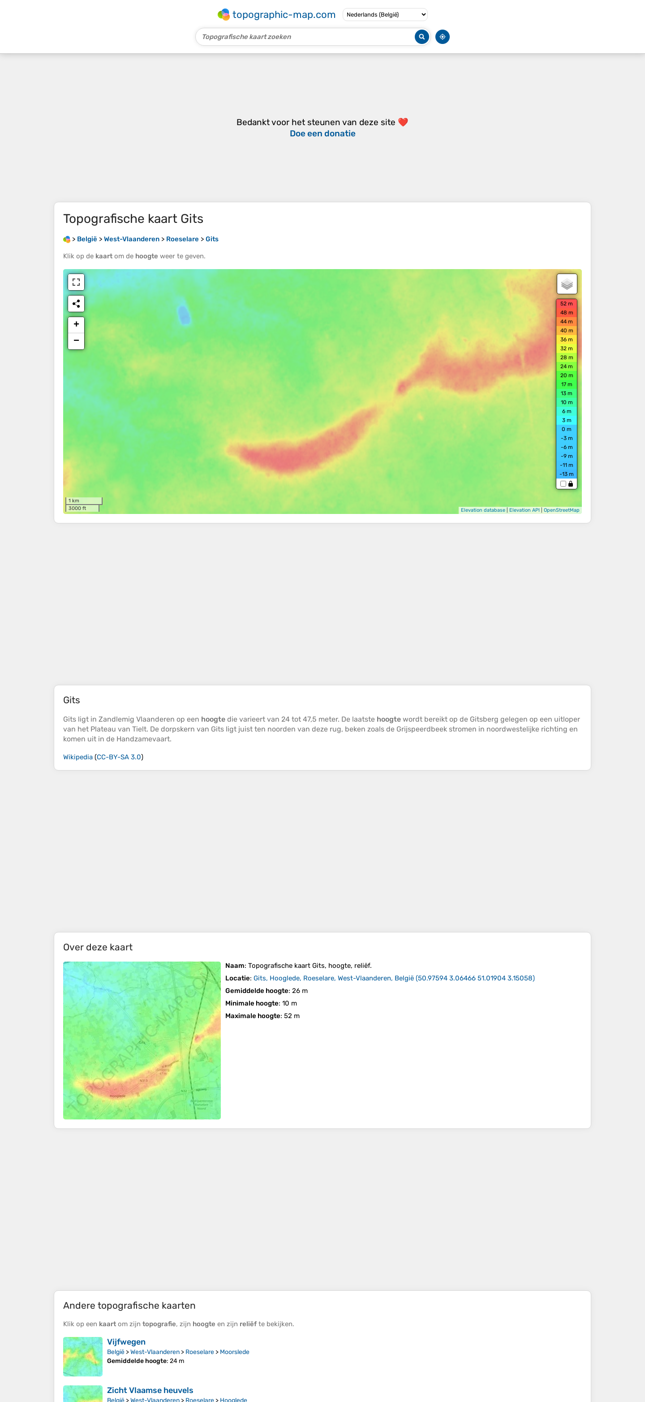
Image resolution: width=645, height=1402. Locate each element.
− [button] (76, 341)
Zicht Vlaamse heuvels (150, 1390)
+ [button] (76, 325)
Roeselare (199, 1352)
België (116, 1352)
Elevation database (483, 510)
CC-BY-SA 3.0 (119, 757)
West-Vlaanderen (155, 1352)
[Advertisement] (322, 604)
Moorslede (234, 1352)
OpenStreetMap (562, 510)
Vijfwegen (126, 1342)
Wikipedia (78, 757)
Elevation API (524, 510)
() (394, 978)
